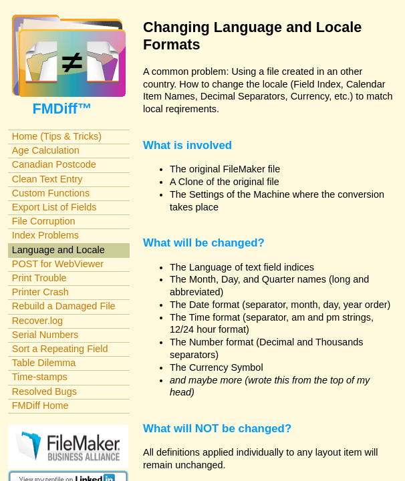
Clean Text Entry (47, 179)
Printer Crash (40, 292)
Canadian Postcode (54, 164)
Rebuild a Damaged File (64, 306)
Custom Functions (51, 193)
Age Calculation (46, 150)
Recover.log (37, 320)
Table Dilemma (44, 362)
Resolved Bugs (44, 391)
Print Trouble (39, 278)
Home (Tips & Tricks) (57, 136)
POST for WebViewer (58, 264)
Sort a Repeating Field (60, 348)
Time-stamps (40, 376)
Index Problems (45, 235)
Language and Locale (58, 250)
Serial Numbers (45, 334)
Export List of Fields (54, 207)
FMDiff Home (40, 405)
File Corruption (44, 221)
